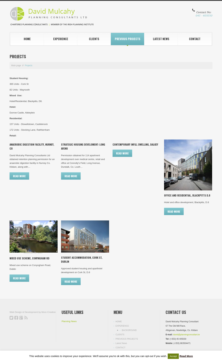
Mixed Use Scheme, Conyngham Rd (29, 258)
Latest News (161, 39)
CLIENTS (94, 39)
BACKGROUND (129, 330)
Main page (16, 65)
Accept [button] (173, 356)
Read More (186, 356)
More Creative (48, 312)
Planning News (69, 321)
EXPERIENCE (60, 39)
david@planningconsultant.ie (186, 334)
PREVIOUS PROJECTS (127, 39)
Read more (19, 176)
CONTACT (194, 39)
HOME (27, 39)
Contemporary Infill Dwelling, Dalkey (135, 144)
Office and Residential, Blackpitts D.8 (187, 195)
